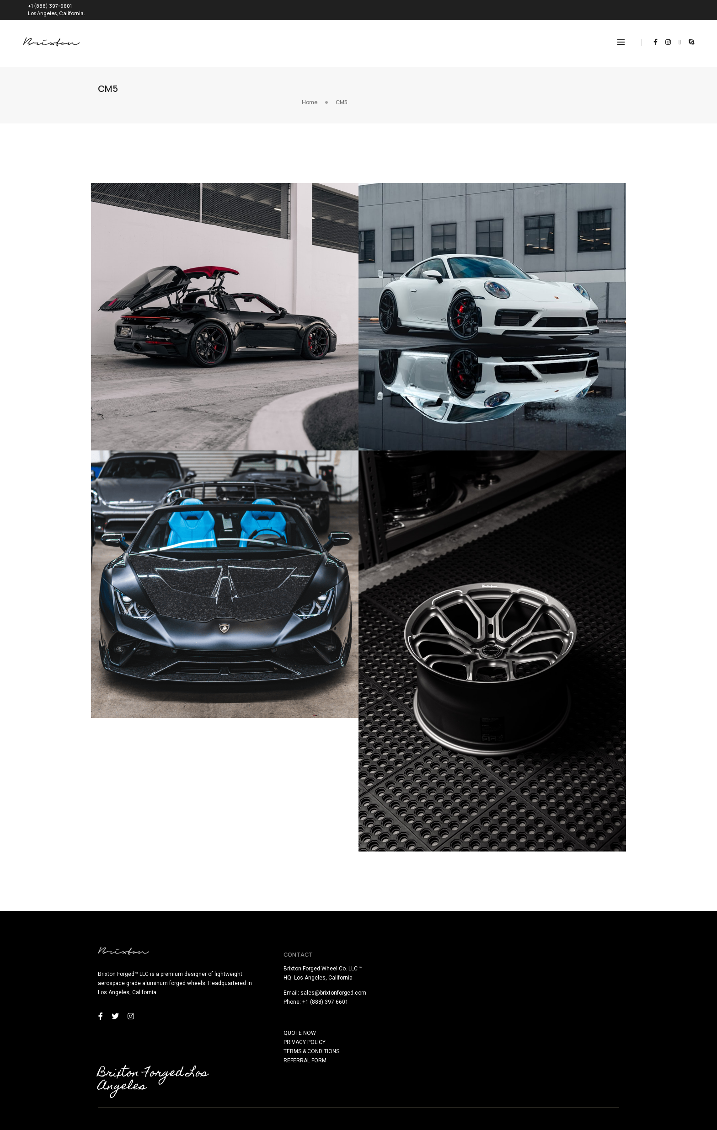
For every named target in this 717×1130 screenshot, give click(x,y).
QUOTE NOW (381, 1018)
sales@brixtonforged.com (415, 978)
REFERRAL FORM (386, 1045)
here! (121, 1124)
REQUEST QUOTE (667, 8)
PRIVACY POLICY (386, 1027)
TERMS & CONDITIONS (393, 1036)
